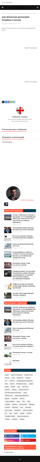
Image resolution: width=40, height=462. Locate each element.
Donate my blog (8, 452)
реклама (14, 404)
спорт (13, 378)
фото (6, 383)
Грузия (7, 375)
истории (22, 419)
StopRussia (20, 378)
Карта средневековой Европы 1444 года (23, 245)
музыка (7, 398)
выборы (14, 389)
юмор (18, 401)
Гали (21, 407)
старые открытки (9, 401)
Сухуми (7, 378)
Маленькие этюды (21, 383)
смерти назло (9, 395)
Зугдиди (7, 404)
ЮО (6, 413)
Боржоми (31, 404)
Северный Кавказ (10, 416)
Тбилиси (28, 378)
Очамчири (28, 407)
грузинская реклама (23, 416)
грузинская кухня (23, 389)
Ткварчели (15, 407)
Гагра (28, 401)
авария (31, 383)
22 (19, 459)
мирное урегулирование (21, 395)
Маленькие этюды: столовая (22, 352)
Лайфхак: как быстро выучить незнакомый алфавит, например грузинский (24, 286)
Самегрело (15, 398)
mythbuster (17, 410)
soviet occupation (27, 410)
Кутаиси (7, 407)
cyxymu (5, 23)
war (6, 381)
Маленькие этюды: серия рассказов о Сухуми (21, 264)
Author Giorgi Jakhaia (20, 200)
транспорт (25, 386)
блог (10, 413)
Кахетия (7, 419)
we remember (23, 404)
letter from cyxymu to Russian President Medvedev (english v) (23, 237)
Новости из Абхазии (16, 375)
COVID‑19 (12, 381)
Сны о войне (8, 410)
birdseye (7, 389)
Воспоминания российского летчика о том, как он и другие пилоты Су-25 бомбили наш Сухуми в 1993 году (23, 255)
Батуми (13, 386)
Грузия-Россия (28, 375)
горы (18, 386)
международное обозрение (24, 381)
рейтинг (22, 398)
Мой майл (16, 360)
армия (7, 386)
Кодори (22, 413)
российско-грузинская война (13, 392)
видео (16, 413)
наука (25, 392)
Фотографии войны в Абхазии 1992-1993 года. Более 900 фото (23, 229)
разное (12, 383)
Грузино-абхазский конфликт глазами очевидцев (23, 294)
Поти (23, 401)
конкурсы (14, 419)
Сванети (29, 413)
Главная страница (7, 13)
